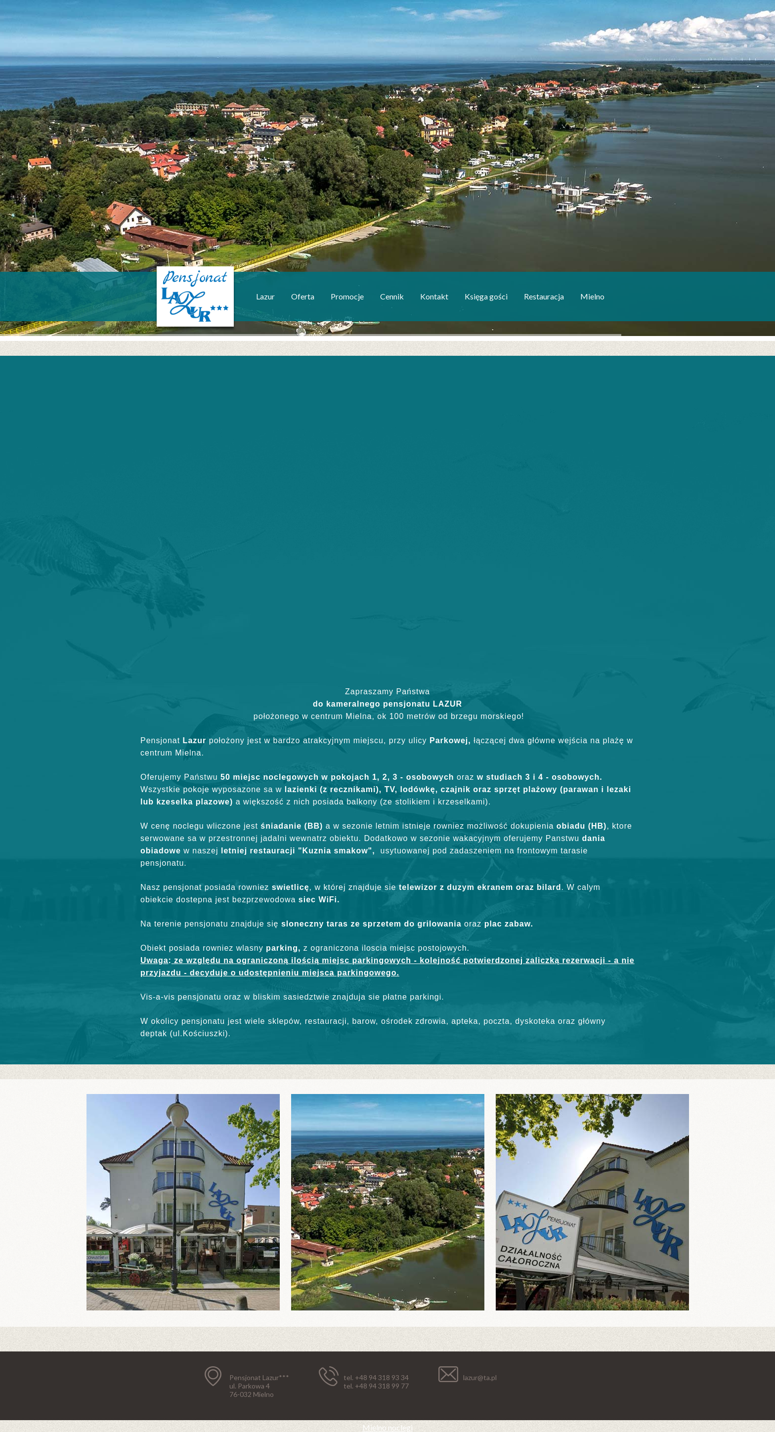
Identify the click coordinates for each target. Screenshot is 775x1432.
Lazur (265, 296)
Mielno (592, 296)
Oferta (302, 296)
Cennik (392, 296)
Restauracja (544, 296)
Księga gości (486, 296)
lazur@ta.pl (480, 1377)
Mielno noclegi (387, 1427)
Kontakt (434, 296)
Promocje (347, 296)
